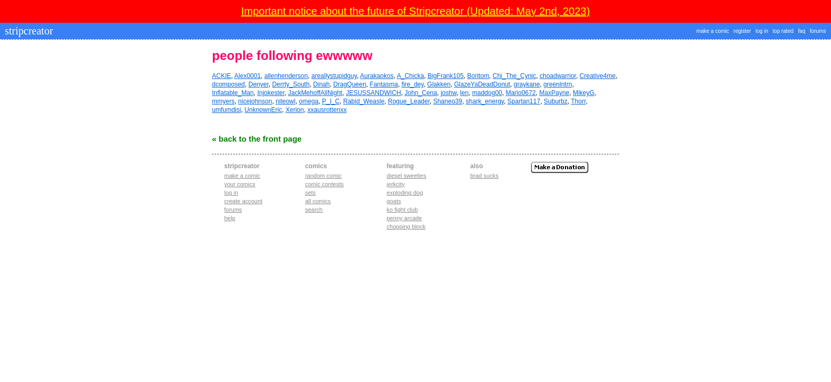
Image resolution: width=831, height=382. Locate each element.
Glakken (438, 84)
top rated (783, 31)
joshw (448, 93)
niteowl (285, 101)
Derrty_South (291, 84)
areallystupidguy (334, 76)
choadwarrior (558, 76)
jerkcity (396, 184)
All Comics (318, 201)
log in (762, 31)
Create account (243, 201)
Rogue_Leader (409, 101)
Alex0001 (247, 76)
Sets (310, 192)
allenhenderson (286, 76)
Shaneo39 (447, 101)
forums (818, 31)
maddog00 (487, 93)
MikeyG (584, 93)
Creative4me (598, 76)
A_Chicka (410, 76)
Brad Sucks (484, 175)
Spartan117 (523, 101)
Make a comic (242, 175)
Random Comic (323, 175)
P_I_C (330, 101)
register (742, 31)
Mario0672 (521, 93)
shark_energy (485, 101)
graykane (527, 84)
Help (229, 218)
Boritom (478, 76)
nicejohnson (255, 101)
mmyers (223, 101)
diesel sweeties (407, 175)
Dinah (321, 84)
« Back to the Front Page (257, 138)
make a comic (712, 31)
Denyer (259, 84)
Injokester (270, 93)
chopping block (406, 226)
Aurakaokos (376, 76)
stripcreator (27, 31)
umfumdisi (226, 110)
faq (802, 31)
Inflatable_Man (233, 93)
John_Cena (420, 93)
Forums (233, 209)
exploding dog (405, 192)
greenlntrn (557, 84)
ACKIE (221, 76)
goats (394, 201)
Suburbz (556, 101)
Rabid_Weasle (364, 101)
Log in (231, 192)
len (464, 93)
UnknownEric (263, 110)
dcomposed (228, 84)
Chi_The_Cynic (514, 76)
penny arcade (404, 218)
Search (314, 209)
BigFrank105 (446, 76)
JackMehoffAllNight (315, 93)
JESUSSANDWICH (373, 93)
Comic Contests (324, 184)
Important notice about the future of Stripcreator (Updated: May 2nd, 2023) (415, 11)
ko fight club (402, 209)
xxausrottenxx (327, 110)
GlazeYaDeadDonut (482, 84)
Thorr (578, 101)
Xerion (295, 110)
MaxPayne (555, 93)
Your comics (239, 184)
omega (309, 101)
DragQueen (349, 84)
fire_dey (413, 84)
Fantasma (384, 84)
